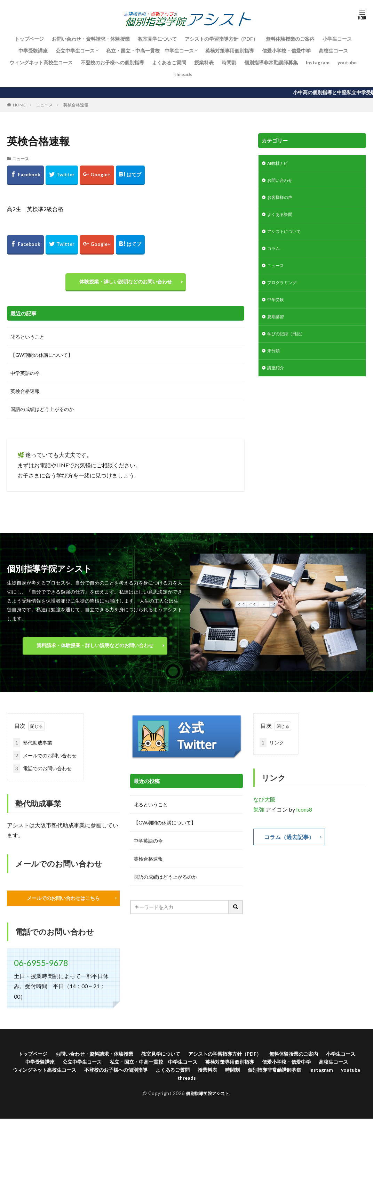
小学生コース (337, 39)
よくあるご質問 (169, 62)
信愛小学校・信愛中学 (286, 51)
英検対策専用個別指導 (229, 51)
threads (183, 74)
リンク (272, 746)
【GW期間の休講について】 (41, 358)
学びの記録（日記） (289, 345)
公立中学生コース (75, 51)
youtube (347, 62)
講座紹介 (277, 381)
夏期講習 (277, 327)
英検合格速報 (75, 104)
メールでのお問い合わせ (45, 759)
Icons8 (304, 813)
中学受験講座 (33, 51)
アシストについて (286, 236)
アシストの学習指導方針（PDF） (221, 39)
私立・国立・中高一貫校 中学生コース (150, 51)
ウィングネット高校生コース (41, 62)
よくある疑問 (281, 218)
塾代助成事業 (32, 746)
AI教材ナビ (279, 164)
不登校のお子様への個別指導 (112, 62)
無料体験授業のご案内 (290, 39)
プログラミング (284, 290)
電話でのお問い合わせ (42, 771)
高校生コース (333, 51)
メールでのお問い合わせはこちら (63, 902)
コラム (274, 254)
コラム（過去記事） (292, 841)
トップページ (29, 39)
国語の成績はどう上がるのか (42, 413)
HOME (19, 104)
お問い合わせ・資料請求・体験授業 (91, 39)
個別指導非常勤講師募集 (271, 62)
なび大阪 (264, 802)
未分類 (274, 363)
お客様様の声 (281, 200)
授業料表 (204, 62)
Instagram (318, 62)
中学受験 (277, 309)
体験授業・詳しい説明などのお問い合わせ (125, 283)
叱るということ (27, 340)
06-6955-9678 (41, 967)
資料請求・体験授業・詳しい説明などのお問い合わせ (95, 649)
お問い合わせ (281, 182)
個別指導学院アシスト (207, 1101)
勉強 (258, 813)
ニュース (44, 104)
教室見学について (157, 39)
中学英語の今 (25, 376)
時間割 (229, 62)
